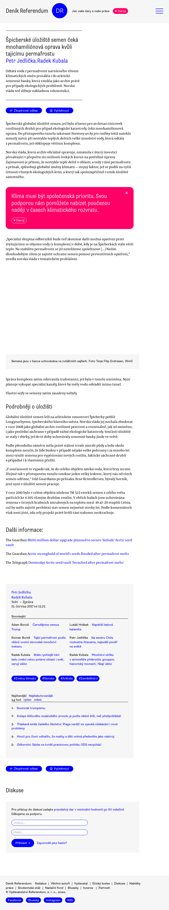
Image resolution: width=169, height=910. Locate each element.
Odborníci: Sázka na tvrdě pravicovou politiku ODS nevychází (59, 745)
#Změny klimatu (25, 678)
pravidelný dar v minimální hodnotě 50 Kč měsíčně (89, 809)
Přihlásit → (22, 843)
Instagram (53, 900)
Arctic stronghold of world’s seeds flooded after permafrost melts (78, 553)
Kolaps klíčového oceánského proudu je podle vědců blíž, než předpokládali (69, 716)
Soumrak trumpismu (31, 708)
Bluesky (73, 888)
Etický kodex (101, 883)
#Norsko (48, 678)
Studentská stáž (29, 888)
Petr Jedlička (21, 60)
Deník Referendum (27, 11)
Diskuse (119, 883)
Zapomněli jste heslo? (52, 843)
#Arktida (67, 678)
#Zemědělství (88, 678)
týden (27, 700)
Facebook (14, 900)
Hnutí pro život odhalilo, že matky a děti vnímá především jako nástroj (65, 736)
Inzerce (88, 888)
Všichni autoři (60, 883)
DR (60, 11)
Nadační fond (54, 888)
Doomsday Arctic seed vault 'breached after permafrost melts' (76, 562)
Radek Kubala (52, 60)
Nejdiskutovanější (41, 696)
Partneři (104, 888)
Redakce (40, 883)
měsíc (38, 700)
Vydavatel (81, 883)
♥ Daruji (120, 11)
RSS (70, 900)
